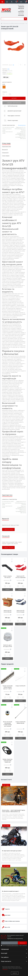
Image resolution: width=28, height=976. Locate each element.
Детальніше (4, 969)
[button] (11, 1)
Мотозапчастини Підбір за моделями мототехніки (14, 23)
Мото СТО (7, 927)
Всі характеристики (22, 125)
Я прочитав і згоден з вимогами (14, 945)
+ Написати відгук (8, 529)
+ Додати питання (8, 547)
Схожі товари (5, 155)
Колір (3, 84)
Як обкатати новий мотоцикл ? (10, 891)
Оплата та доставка (13, 120)
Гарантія (7, 909)
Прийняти (14, 973)
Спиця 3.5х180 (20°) (20, 685)
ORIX (8, 69)
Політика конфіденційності (12, 945)
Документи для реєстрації (14, 110)
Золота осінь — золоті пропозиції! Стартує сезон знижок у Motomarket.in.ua (13, 811)
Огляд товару (6, 143)
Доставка (7, 915)
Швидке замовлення (14, 103)
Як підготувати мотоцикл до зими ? (12, 850)
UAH (21, 2)
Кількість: (4, 92)
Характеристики (6, 146)
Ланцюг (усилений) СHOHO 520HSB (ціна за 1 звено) (7, 687)
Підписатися (22, 943)
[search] (25, 18)
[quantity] (7, 586)
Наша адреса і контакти (14, 115)
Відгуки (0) (5, 149)
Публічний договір (12, 106)
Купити (14, 98)
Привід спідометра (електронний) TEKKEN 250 (7, 761)
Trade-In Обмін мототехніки (12, 921)
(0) (13, 65)
